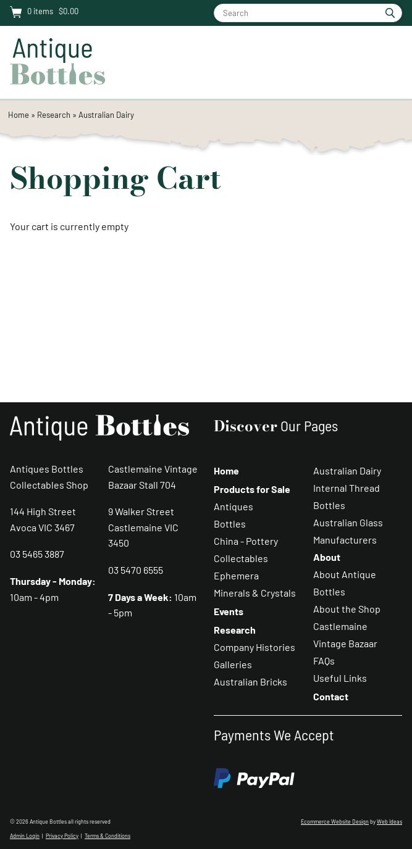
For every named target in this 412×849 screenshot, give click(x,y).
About (326, 557)
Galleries (233, 664)
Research (53, 115)
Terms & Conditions (107, 835)
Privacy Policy (62, 835)
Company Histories (254, 647)
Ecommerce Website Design (335, 821)
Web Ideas (389, 821)
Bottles (230, 523)
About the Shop (346, 609)
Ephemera (236, 575)
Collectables (241, 558)
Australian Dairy (106, 115)
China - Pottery (246, 541)
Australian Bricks (250, 681)
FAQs (324, 660)
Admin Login (25, 835)
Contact (330, 696)
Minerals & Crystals (255, 592)
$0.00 (67, 11)
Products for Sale (252, 489)
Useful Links (340, 678)
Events (228, 611)
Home (18, 115)
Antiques (233, 506)
